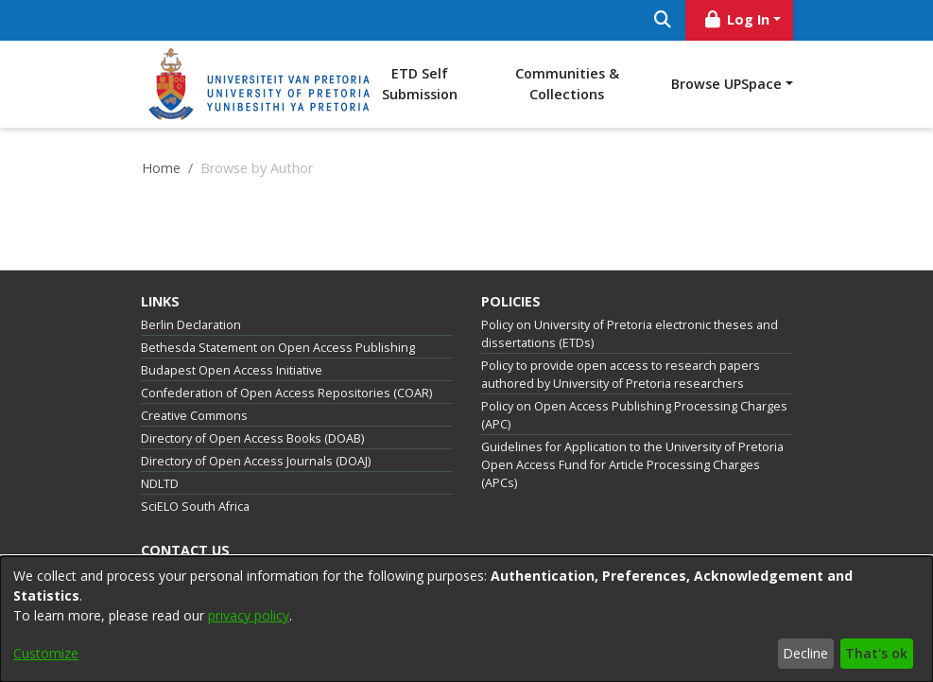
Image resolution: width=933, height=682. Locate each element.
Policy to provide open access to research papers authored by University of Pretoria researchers (620, 375)
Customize (45, 653)
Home (161, 168)
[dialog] (466, 619)
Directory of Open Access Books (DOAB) (252, 438)
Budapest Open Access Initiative (231, 370)
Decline (805, 653)
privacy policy (248, 615)
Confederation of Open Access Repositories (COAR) (286, 393)
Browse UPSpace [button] (726, 84)
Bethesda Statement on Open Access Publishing (278, 348)
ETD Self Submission (420, 83)
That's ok (876, 653)
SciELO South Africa (195, 506)
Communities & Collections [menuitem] (567, 83)
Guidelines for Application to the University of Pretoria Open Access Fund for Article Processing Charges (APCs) (632, 465)
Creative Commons (194, 416)
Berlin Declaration (191, 325)
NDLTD (160, 484)
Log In (735, 19)
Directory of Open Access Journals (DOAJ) (256, 461)
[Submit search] (663, 20)
